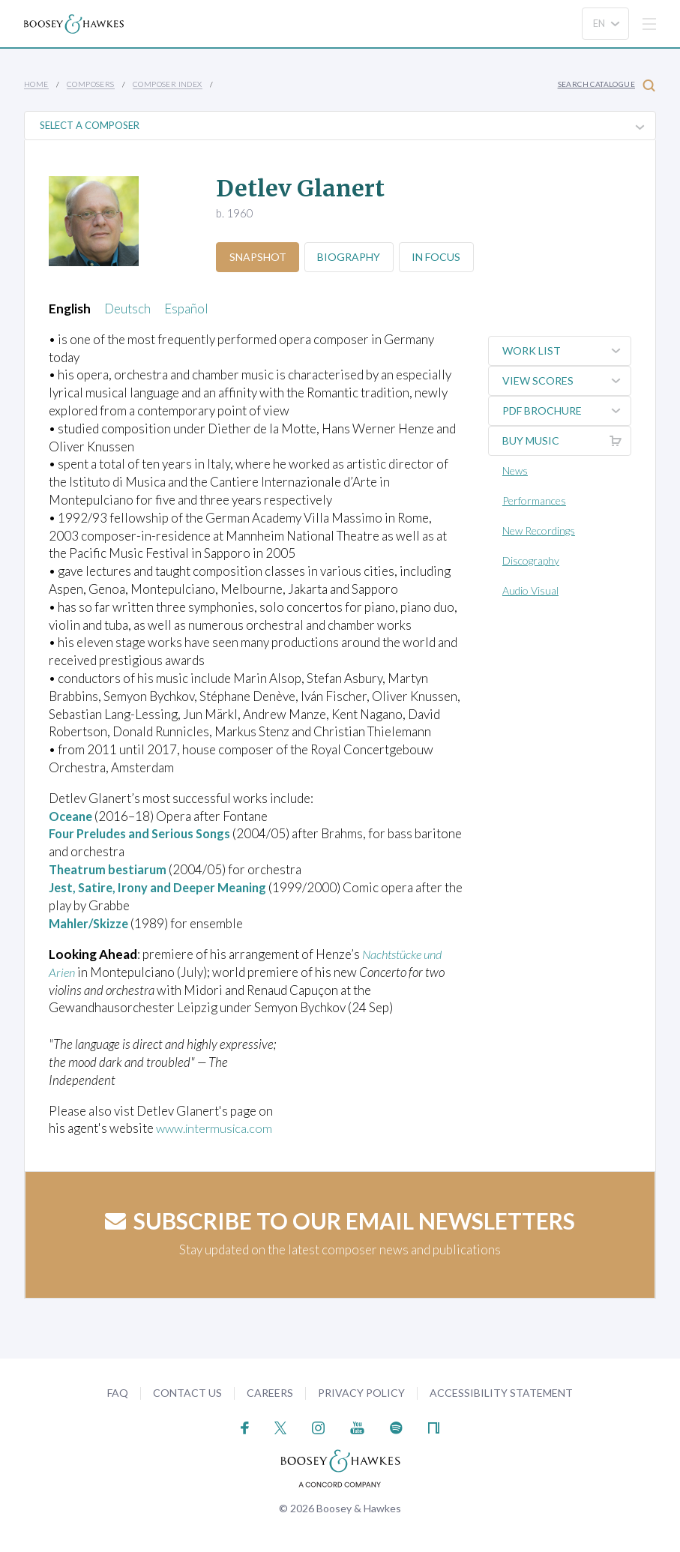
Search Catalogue (606, 85)
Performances (534, 500)
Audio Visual (530, 590)
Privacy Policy (361, 1392)
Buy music (566, 441)
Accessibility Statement (501, 1392)
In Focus (442, 256)
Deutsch (127, 308)
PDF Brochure (566, 411)
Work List (566, 351)
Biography (352, 256)
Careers (270, 1392)
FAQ (117, 1392)
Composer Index (167, 83)
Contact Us (187, 1392)
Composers (91, 83)
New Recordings (538, 530)
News (515, 470)
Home (36, 83)
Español (186, 308)
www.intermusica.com (217, 1127)
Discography (530, 560)
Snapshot (258, 256)
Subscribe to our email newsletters (340, 1219)
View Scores (566, 381)
